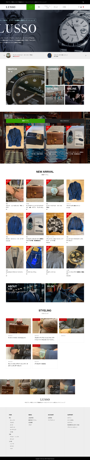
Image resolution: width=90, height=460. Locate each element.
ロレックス (12, 420)
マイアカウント (51, 420)
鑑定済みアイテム (32, 420)
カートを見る (70, 420)
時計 (39, 7)
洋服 (10, 434)
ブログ (30, 424)
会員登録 (50, 417)
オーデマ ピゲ (13, 429)
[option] (45, 31)
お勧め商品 (31, 417)
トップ (30, 7)
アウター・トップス (47, 7)
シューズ (12, 443)
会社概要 (30, 422)
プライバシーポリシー (72, 427)
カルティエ (12, 427)
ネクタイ (12, 446)
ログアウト (70, 422)
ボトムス (56, 7)
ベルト (11, 448)
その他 (64, 7)
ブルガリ (12, 422)
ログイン (69, 417)
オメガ (11, 424)
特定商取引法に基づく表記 (73, 424)
